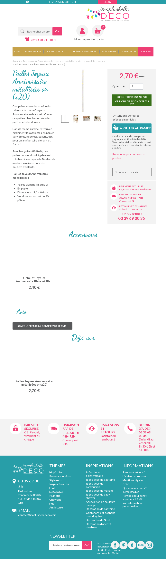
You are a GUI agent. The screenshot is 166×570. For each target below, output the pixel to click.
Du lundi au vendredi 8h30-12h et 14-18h (147, 444)
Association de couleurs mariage (100, 503)
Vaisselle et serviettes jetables (60, 61)
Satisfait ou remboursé (130, 209)
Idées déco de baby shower (98, 496)
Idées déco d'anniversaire (94, 474)
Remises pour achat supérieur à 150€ (135, 497)
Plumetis (54, 495)
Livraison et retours (134, 476)
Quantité (118, 86)
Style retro (55, 480)
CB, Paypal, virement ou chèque (135, 189)
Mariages (146, 51)
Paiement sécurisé (131, 186)
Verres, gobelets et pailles (91, 61)
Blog (107, 2)
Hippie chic (56, 472)
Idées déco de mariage (100, 490)
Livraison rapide (130, 194)
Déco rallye (56, 491)
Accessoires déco (57, 51)
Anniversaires (33, 51)
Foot (52, 488)
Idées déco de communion (94, 485)
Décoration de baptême (100, 508)
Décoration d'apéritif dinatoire (98, 525)
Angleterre (56, 507)
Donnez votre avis (126, 172)
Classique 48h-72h (131, 198)
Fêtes (17, 51)
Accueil (16, 61)
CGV (126, 484)
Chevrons (55, 499)
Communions (128, 51)
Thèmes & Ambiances (84, 51)
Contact (34, 9)
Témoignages (131, 491)
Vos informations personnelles (133, 504)
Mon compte (82, 39)
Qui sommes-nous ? (135, 488)
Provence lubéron (60, 476)
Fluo (51, 503)
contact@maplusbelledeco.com (37, 515)
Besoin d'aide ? (132, 214)
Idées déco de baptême (100, 479)
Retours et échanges (133, 206)
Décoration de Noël (98, 520)
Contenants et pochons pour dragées (100, 514)
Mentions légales (133, 480)
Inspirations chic (59, 484)
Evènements (109, 51)
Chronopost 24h (127, 201)
